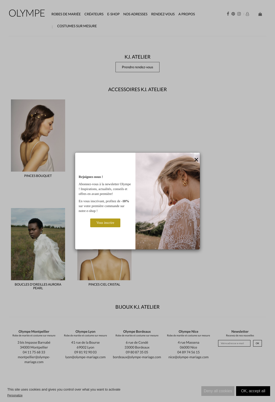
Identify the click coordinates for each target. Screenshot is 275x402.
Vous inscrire (105, 223)
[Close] (196, 160)
